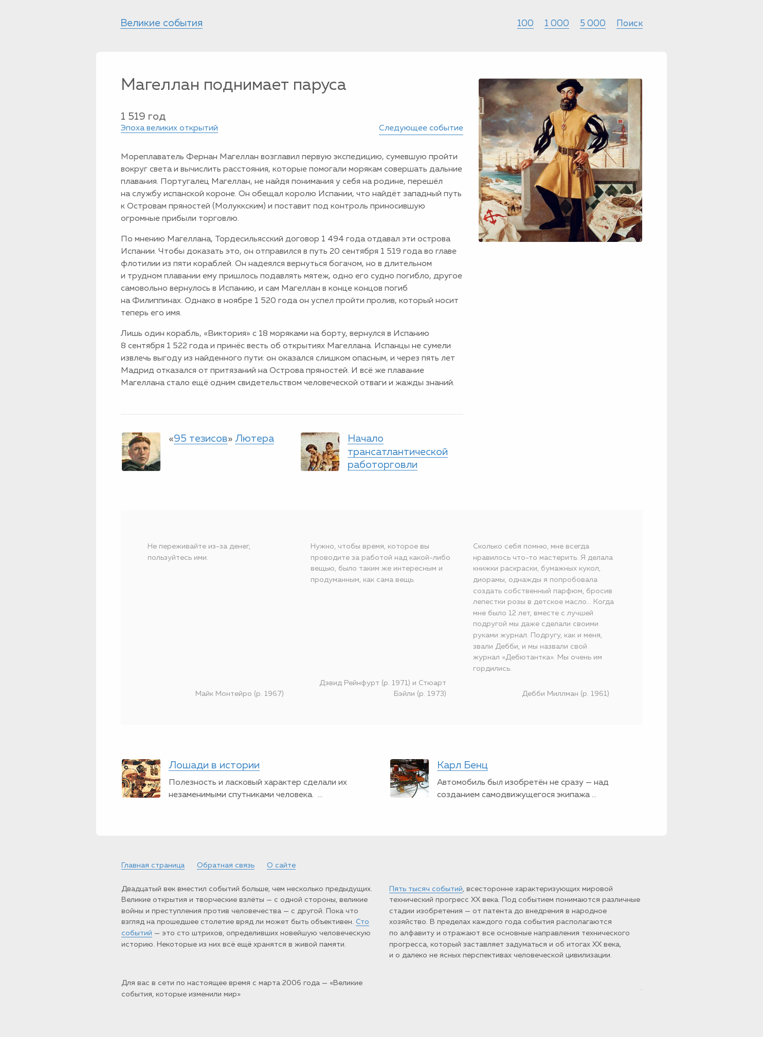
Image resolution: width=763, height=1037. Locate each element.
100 (525, 24)
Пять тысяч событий (426, 889)
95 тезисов (201, 438)
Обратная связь (226, 865)
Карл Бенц (462, 765)
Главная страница (153, 865)
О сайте (281, 865)
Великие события (161, 23)
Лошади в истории (214, 765)
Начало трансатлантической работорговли (398, 451)
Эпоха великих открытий (169, 128)
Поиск (629, 24)
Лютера (254, 438)
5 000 (593, 24)
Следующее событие (421, 128)
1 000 (556, 24)
